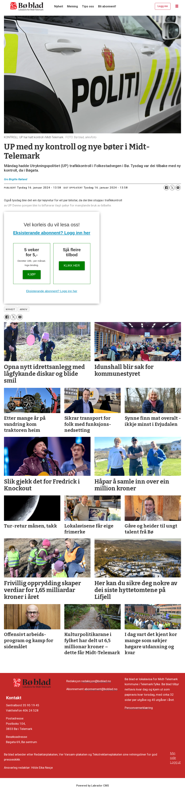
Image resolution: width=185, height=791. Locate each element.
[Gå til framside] (27, 6)
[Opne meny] (176, 6)
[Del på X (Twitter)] (172, 187)
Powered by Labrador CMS (92, 785)
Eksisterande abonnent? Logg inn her (51, 232)
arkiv (23, 309)
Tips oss (88, 6)
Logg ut (175, 762)
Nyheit (58, 6)
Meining (72, 6)
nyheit (10, 309)
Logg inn (163, 6)
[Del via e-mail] (178, 187)
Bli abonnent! (107, 6)
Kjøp (32, 274)
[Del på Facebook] (166, 187)
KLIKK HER (72, 265)
